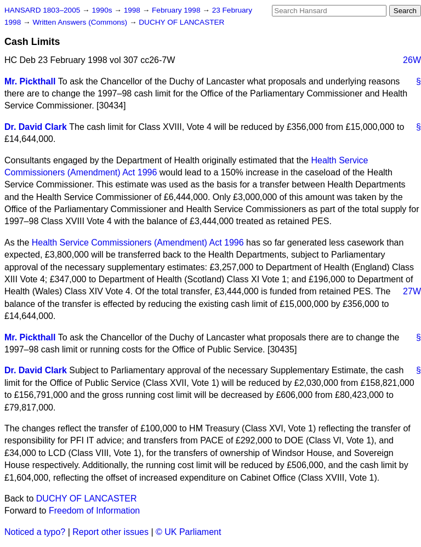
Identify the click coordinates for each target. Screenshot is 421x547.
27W (412, 291)
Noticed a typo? (34, 532)
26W (412, 60)
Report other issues (110, 532)
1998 (133, 10)
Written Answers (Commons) (80, 22)
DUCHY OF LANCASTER (181, 22)
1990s (103, 10)
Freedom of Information (94, 510)
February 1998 (177, 10)
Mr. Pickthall (29, 81)
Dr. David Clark (35, 127)
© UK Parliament (188, 532)
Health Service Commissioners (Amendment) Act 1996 (138, 242)
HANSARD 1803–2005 (42, 10)
